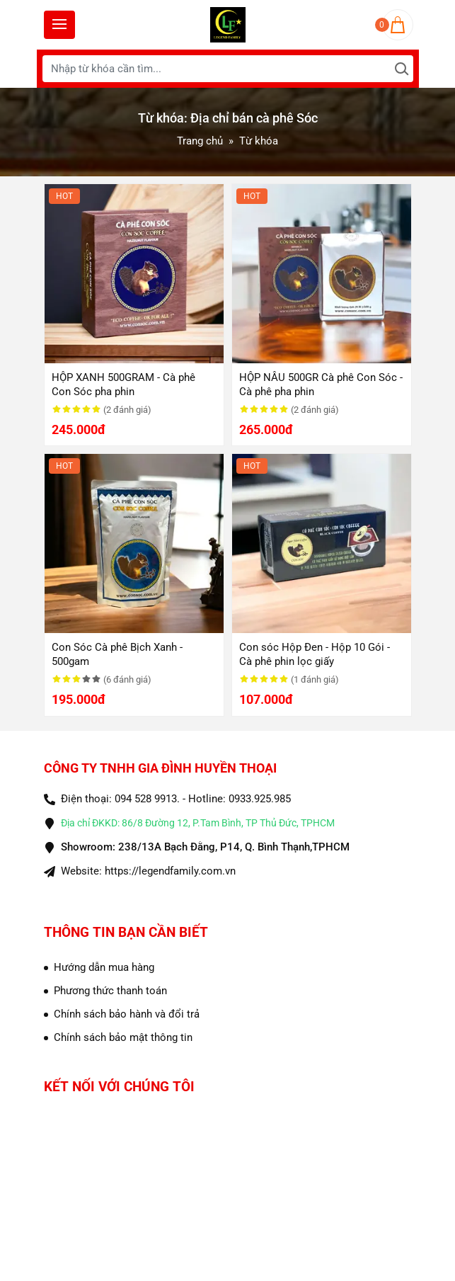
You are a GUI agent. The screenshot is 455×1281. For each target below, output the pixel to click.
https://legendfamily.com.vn (170, 871)
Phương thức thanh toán (110, 990)
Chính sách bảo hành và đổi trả (127, 1014)
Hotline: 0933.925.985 (239, 798)
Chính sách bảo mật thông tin (123, 1037)
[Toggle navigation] (59, 25)
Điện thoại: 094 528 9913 (119, 798)
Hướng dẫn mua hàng (104, 967)
